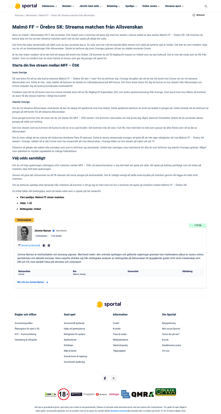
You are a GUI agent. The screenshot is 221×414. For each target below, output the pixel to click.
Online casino (149, 6)
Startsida (19, 15)
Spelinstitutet (70, 339)
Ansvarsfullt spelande (74, 323)
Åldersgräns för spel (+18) (27, 328)
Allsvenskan (31, 15)
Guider (116, 323)
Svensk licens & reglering (75, 356)
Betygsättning (169, 323)
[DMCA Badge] (50, 394)
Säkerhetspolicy (120, 345)
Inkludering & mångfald (26, 339)
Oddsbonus (48, 6)
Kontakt (117, 328)
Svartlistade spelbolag (74, 362)
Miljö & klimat (70, 351)
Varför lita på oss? (170, 334)
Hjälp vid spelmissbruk (74, 328)
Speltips (129, 6)
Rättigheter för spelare (74, 334)
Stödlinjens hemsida (118, 411)
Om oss (165, 351)
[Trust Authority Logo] (76, 394)
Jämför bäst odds (89, 6)
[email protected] (30, 245)
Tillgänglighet (119, 351)
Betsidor (67, 6)
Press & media (119, 334)
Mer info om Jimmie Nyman (33, 282)
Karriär (165, 339)
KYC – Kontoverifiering (25, 334)
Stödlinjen (68, 345)
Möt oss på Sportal (171, 328)
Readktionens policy (171, 345)
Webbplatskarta (120, 339)
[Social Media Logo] (105, 378)
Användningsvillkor (24, 323)
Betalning (112, 6)
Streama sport (173, 6)
